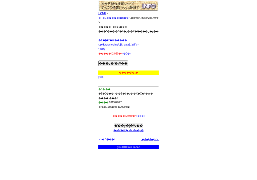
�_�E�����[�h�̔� (113, 17)
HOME (102, 13)
